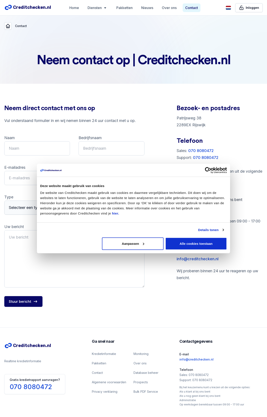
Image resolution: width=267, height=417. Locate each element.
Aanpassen (133, 243)
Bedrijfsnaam (90, 137)
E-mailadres (14, 167)
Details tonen (208, 230)
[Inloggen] (249, 7)
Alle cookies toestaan (196, 243)
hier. (115, 213)
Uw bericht (14, 226)
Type (8, 197)
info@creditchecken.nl (197, 259)
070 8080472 (201, 150)
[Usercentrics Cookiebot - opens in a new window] (208, 170)
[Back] (8, 26)
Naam (9, 137)
